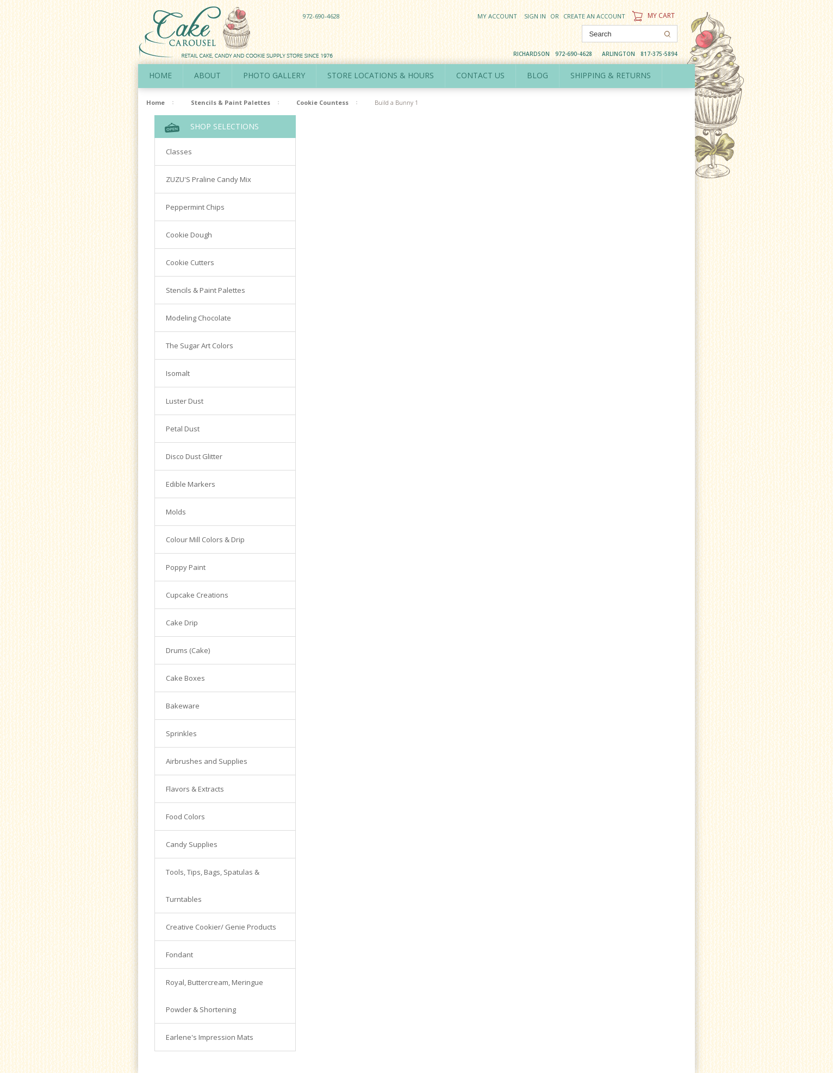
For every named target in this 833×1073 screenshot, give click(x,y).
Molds (176, 512)
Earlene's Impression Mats (209, 1037)
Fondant (179, 954)
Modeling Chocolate (198, 318)
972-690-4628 (321, 16)
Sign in (535, 16)
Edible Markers (190, 484)
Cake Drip (182, 623)
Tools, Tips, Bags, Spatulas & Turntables (212, 885)
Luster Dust (184, 401)
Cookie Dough (189, 235)
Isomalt (178, 373)
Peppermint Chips (195, 207)
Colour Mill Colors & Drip (205, 539)
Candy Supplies (191, 844)
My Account (497, 16)
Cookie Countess (322, 102)
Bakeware (183, 706)
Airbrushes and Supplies (206, 761)
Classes (179, 151)
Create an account (594, 16)
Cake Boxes (185, 678)
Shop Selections (212, 127)
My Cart (652, 15)
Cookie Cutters (190, 262)
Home (160, 75)
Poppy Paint (186, 567)
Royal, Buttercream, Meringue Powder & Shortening (214, 995)
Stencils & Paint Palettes (230, 102)
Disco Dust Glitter (194, 456)
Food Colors (185, 816)
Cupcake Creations (197, 595)
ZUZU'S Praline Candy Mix (208, 179)
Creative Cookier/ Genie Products (221, 927)
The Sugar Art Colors (199, 345)
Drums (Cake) (188, 650)
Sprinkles (181, 733)
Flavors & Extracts (195, 789)
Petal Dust (183, 429)
